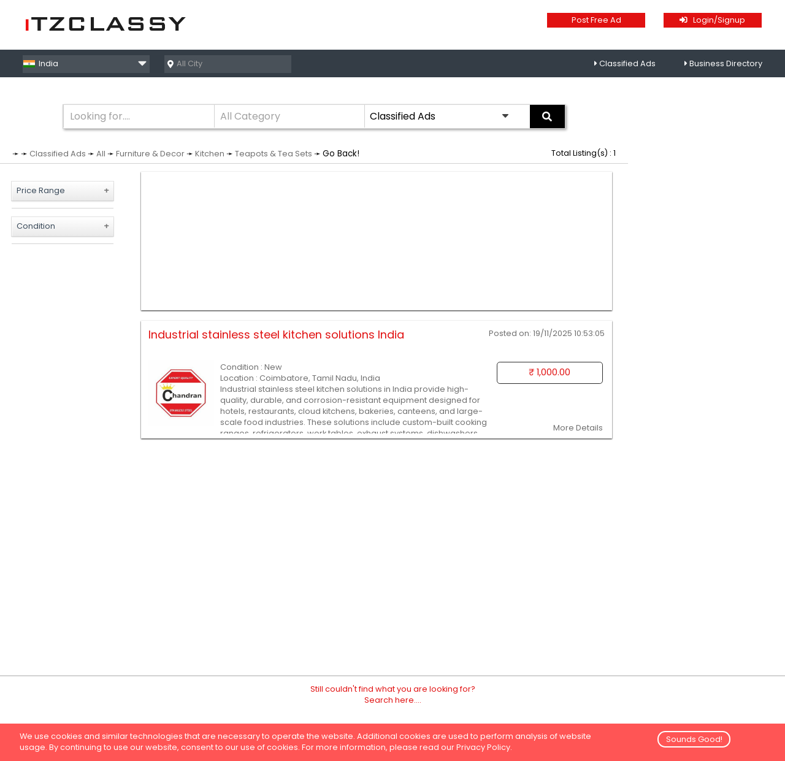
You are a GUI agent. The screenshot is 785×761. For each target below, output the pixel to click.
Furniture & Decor (150, 153)
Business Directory (725, 63)
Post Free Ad (596, 20)
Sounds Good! (694, 739)
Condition (36, 226)
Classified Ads (627, 63)
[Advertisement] (376, 241)
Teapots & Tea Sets (273, 153)
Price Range (41, 190)
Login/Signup (712, 20)
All (100, 153)
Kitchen (209, 153)
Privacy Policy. (484, 747)
